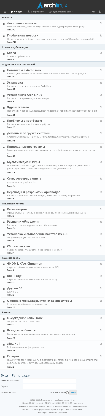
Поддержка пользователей (18, 64)
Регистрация (21, 375)
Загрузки (36, 11)
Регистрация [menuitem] (101, 12)
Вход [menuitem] (94, 12)
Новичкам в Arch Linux (24, 70)
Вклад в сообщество (22, 330)
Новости (7, 17)
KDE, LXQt (14, 276)
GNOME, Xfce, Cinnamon (24, 263)
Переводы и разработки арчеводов (33, 192)
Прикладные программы (26, 147)
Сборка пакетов (19, 246)
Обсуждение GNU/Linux (24, 318)
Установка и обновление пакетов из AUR (38, 234)
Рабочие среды (11, 257)
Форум (18, 11)
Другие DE (14, 288)
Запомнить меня (59, 392)
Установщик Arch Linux (24, 95)
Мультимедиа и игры (23, 162)
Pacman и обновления (23, 221)
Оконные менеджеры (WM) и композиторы (39, 301)
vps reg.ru (78, 403)
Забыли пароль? (8, 392)
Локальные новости (22, 23)
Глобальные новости (23, 35)
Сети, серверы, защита (24, 178)
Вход (4, 375)
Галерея (13, 356)
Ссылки (6, 12)
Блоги (11, 53)
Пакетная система (13, 203)
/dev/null (13, 344)
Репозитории (17, 209)
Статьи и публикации (15, 47)
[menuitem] (47, 412)
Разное (6, 312)
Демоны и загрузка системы (28, 133)
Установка (15, 83)
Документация (62, 11)
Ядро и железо (18, 107)
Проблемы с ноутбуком (24, 121)
